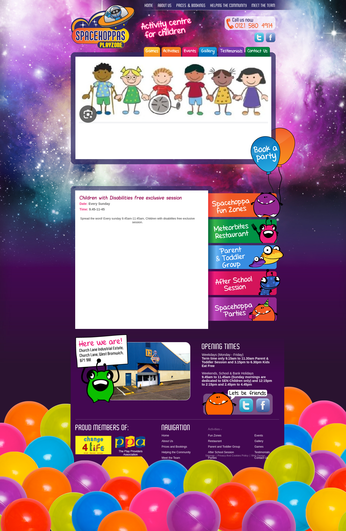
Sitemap (210, 455)
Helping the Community (176, 452)
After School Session (221, 452)
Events (259, 435)
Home (165, 435)
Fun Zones (214, 435)
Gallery (259, 441)
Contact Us (261, 457)
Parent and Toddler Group (224, 446)
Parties (212, 457)
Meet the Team (171, 457)
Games (259, 446)
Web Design (258, 455)
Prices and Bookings (174, 446)
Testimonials (262, 452)
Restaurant (215, 441)
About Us (167, 441)
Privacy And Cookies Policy (232, 455)
